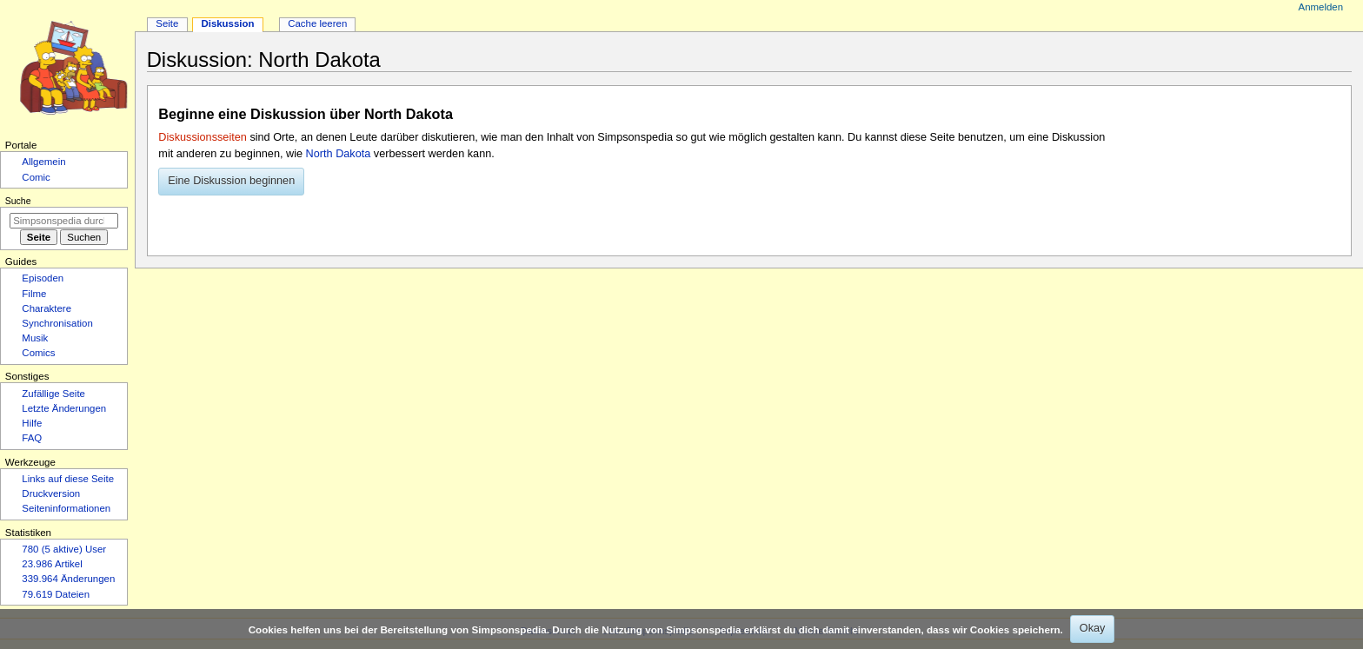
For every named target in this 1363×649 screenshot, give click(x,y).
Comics (38, 353)
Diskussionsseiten (202, 137)
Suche (18, 200)
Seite (167, 23)
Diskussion (227, 23)
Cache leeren (317, 23)
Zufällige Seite (53, 393)
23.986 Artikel (52, 564)
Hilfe (32, 423)
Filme (34, 293)
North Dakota (338, 154)
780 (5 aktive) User (64, 549)
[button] (231, 181)
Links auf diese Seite (68, 479)
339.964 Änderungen (68, 578)
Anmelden (1321, 7)
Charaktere (46, 308)
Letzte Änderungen (64, 408)
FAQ (32, 438)
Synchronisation (57, 323)
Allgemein (43, 161)
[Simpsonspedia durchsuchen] (64, 220)
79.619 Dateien (56, 594)
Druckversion (51, 493)
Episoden (42, 278)
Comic (36, 177)
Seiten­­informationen (66, 508)
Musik (35, 338)
